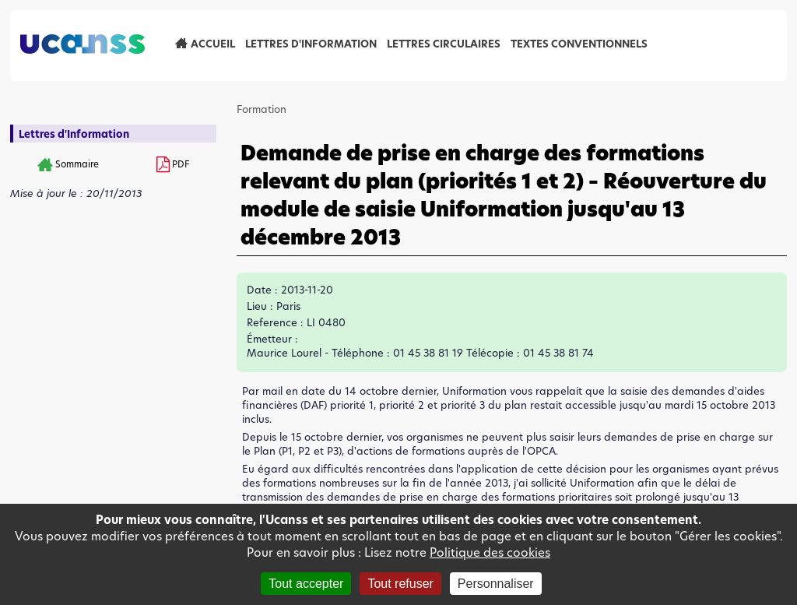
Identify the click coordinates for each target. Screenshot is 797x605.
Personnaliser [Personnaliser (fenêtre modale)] (496, 583)
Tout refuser (400, 583)
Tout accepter (306, 583)
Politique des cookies (490, 552)
